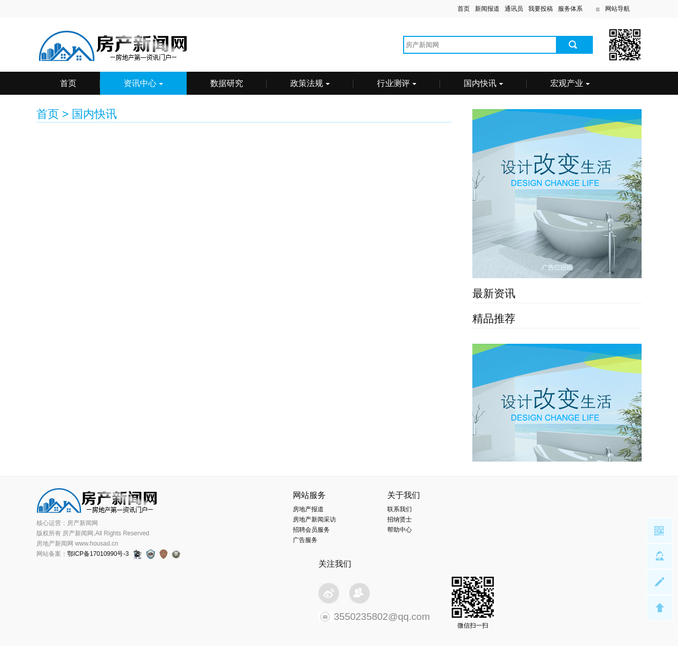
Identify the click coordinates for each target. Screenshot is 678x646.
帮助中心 (399, 529)
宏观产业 (570, 83)
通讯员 (514, 8)
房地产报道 (308, 509)
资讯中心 (143, 83)
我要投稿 (540, 8)
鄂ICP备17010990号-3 (98, 553)
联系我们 (399, 509)
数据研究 (226, 83)
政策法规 (310, 83)
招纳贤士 (399, 519)
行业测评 (396, 83)
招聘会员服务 (311, 529)
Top (659, 607)
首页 (463, 8)
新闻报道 (487, 8)
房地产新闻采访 (314, 519)
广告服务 (305, 540)
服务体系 (570, 8)
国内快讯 (483, 83)
